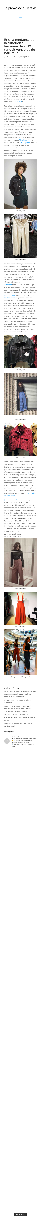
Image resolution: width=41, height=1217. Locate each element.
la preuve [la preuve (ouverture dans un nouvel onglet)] (18, 102)
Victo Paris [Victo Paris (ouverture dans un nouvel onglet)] (23, 140)
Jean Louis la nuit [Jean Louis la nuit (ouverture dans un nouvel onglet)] (10, 500)
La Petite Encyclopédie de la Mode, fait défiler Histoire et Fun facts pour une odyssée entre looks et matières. (18, 708)
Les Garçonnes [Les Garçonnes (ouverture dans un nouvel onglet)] (25, 143)
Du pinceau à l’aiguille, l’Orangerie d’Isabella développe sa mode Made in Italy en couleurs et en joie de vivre (20, 694)
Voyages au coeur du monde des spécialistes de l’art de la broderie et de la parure (19, 717)
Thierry (9, 57)
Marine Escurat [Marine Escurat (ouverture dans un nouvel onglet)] (9, 295)
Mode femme (30, 57)
